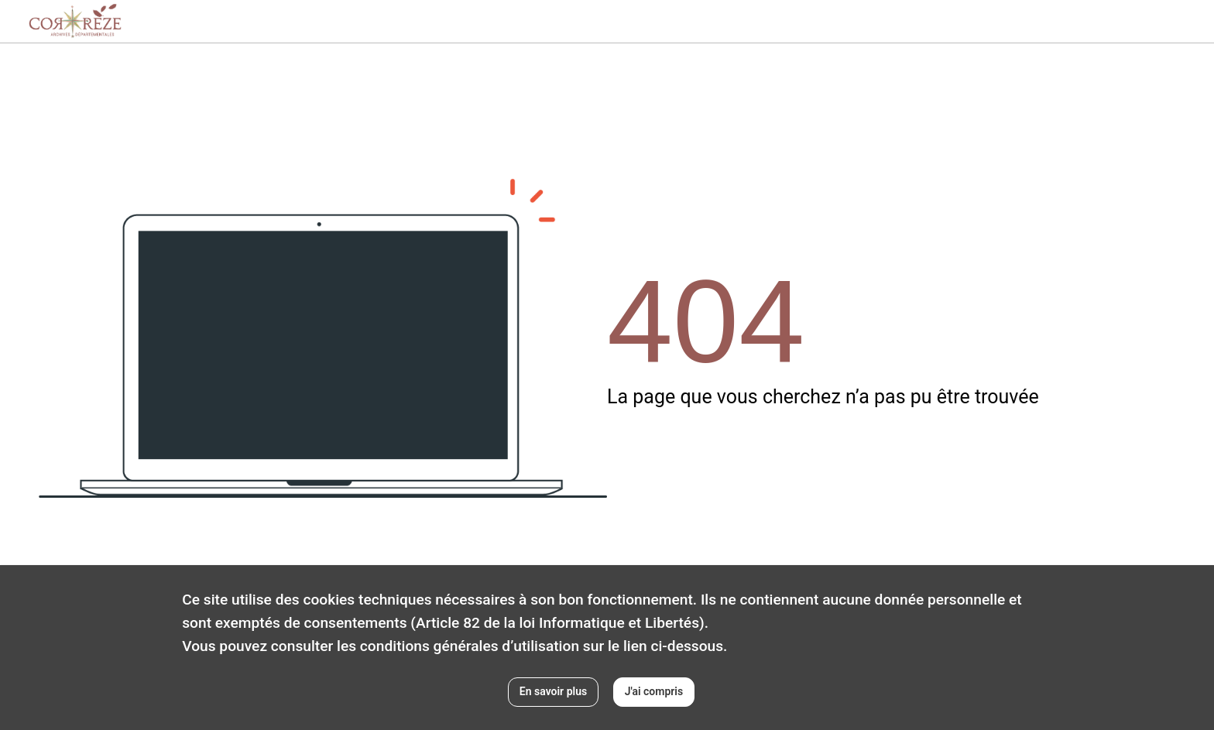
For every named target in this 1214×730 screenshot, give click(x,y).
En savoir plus (553, 691)
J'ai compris (654, 691)
